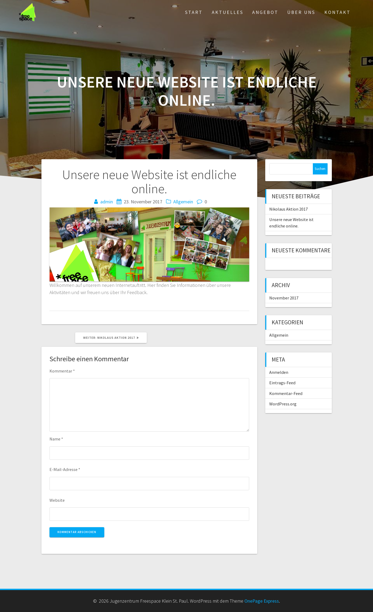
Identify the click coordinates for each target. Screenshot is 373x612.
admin (106, 202)
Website (57, 500)
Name (56, 439)
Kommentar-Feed (285, 393)
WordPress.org (283, 403)
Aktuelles (227, 12)
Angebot (265, 12)
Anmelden (278, 372)
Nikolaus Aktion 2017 (288, 209)
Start (194, 12)
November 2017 (283, 298)
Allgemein (183, 202)
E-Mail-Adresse (64, 469)
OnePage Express (261, 601)
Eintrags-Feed (282, 382)
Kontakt (337, 12)
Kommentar (62, 371)
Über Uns (301, 12)
